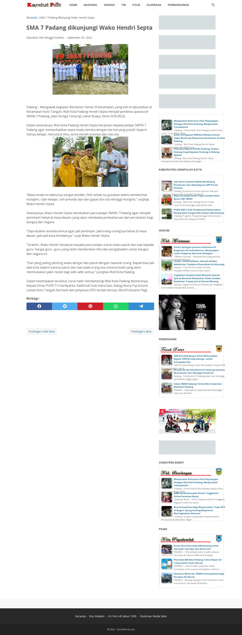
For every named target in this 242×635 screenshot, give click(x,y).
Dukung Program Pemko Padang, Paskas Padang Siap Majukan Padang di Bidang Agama (196, 151)
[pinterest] (90, 306)
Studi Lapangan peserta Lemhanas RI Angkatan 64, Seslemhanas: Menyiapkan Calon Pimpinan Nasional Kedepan (196, 250)
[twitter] (65, 306)
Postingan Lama (141, 331)
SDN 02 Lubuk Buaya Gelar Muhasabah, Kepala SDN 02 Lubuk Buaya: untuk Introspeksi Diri (196, 358)
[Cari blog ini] (213, 5)
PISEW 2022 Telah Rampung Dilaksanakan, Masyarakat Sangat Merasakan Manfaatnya (199, 211)
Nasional (91, 5)
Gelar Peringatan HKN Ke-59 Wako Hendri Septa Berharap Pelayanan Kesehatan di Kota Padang (199, 137)
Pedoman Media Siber (153, 616)
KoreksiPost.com (126, 629)
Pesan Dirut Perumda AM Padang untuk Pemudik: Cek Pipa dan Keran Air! (196, 547)
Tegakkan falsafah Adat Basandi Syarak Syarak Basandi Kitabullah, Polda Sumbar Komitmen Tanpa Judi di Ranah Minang (197, 278)
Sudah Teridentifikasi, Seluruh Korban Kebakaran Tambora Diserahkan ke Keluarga (199, 263)
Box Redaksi (96, 616)
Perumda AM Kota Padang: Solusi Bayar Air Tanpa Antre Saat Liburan (198, 561)
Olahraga (154, 5)
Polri (136, 5)
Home (73, 5)
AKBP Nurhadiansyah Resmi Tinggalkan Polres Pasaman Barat (196, 495)
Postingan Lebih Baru (42, 331)
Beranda (80, 616)
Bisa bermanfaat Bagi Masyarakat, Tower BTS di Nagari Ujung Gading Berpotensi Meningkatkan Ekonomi (199, 510)
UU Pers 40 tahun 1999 (122, 616)
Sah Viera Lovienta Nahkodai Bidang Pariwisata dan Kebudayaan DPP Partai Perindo (196, 184)
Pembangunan (178, 5)
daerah (109, 5)
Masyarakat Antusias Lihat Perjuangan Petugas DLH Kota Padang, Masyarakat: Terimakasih (196, 123)
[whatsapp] (116, 306)
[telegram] (141, 306)
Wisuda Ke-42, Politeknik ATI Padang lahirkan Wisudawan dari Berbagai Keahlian (199, 371)
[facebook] (39, 306)
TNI (123, 5)
